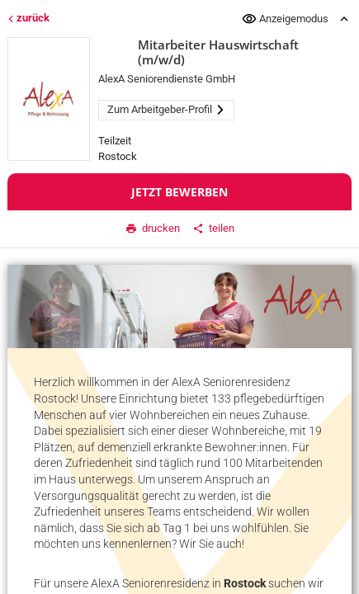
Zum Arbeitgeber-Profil (166, 109)
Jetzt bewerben (179, 192)
